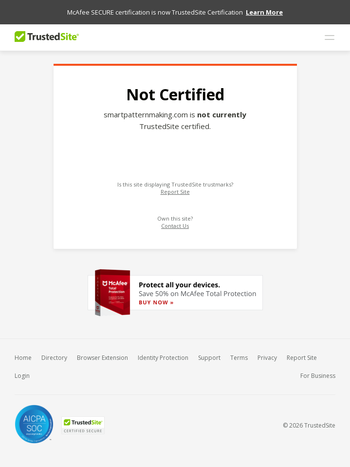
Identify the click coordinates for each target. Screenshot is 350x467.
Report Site (175, 191)
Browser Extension (102, 358)
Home (23, 358)
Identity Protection (163, 358)
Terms (239, 358)
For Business (317, 376)
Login (22, 376)
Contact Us (175, 225)
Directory (54, 358)
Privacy (267, 358)
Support (209, 358)
